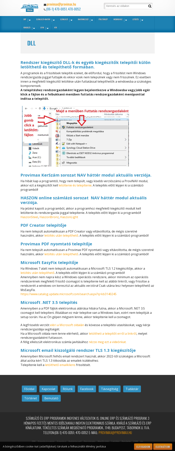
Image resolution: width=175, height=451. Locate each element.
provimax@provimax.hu (61, 4)
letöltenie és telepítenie (75, 185)
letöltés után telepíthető (61, 235)
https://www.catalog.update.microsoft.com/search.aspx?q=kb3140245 (68, 294)
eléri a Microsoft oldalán (67, 325)
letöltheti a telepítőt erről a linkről (112, 333)
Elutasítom (163, 447)
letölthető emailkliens (60, 365)
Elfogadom (143, 447)
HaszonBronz (49, 217)
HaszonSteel (29, 217)
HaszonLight (69, 217)
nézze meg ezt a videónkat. (107, 342)
